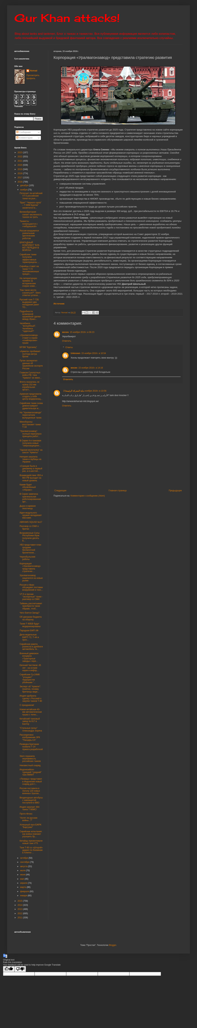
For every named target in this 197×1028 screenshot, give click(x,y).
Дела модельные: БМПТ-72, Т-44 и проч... (29, 637)
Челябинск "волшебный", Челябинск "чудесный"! (28, 327)
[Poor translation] (20, 969)
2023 (20, 152)
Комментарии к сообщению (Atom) (87, 495)
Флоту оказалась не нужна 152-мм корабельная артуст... (29, 386)
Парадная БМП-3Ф (29, 630)
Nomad (33, 70)
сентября (25, 862)
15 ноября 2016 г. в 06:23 (82, 332)
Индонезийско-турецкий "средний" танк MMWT (31, 772)
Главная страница (118, 490)
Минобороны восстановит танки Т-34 (30, 424)
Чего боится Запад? (29, 613)
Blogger (112, 945)
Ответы (69, 347)
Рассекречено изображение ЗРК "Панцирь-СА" (30, 737)
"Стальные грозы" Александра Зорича (31, 729)
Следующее (60, 490)
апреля (24, 883)
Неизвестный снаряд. (30, 765)
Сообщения (23, 132)
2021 (20, 161)
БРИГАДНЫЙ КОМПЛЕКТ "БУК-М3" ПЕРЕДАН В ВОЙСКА (30, 246)
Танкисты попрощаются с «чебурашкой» (29, 224)
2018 (20, 173)
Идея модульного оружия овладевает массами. (31, 515)
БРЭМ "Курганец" (28, 347)
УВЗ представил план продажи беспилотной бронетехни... (30, 549)
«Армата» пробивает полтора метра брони (30, 354)
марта (23, 887)
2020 (20, 165)
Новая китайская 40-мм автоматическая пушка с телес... (31, 712)
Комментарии (24, 138)
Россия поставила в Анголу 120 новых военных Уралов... (30, 791)
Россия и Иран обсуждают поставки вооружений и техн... (31, 587)
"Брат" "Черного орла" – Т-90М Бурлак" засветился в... (30, 205)
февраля (25, 891)
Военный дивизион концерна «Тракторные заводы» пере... (29, 657)
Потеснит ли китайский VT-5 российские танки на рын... (31, 196)
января (24, 895)
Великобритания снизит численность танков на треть (31, 214)
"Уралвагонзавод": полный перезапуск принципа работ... (30, 434)
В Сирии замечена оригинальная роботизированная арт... (30, 498)
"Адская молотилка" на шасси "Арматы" (31, 451)
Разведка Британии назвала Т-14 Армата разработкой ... (31, 748)
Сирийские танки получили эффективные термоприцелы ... (29, 258)
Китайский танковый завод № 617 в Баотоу (30, 721)
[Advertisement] (118, 473)
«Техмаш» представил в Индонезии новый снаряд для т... (31, 781)
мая (22, 879)
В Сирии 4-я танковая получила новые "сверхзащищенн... (30, 443)
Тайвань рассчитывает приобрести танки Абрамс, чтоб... (31, 606)
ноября (24, 189)
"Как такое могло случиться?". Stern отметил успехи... (30, 293)
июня (23, 874)
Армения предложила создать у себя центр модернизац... (31, 396)
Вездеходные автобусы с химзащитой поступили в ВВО (31, 800)
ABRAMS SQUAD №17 (31, 522)
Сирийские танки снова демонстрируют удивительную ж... (31, 406)
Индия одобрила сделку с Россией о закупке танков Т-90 (31, 698)
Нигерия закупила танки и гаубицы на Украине (30, 459)
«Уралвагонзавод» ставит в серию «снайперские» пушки (29, 339)
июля (23, 870)
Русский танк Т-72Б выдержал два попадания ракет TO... (29, 303)
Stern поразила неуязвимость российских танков (30, 759)
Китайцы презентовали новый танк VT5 (31, 842)
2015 (20, 901)
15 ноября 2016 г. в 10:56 (84, 391)
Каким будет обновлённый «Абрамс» (28, 487)
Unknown (75, 353)
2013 (20, 909)
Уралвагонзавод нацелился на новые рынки (31, 578)
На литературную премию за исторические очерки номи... (28, 282)
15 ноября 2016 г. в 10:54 (93, 353)
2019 (20, 169)
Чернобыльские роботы (27, 558)
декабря (24, 185)
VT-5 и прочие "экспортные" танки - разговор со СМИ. (31, 597)
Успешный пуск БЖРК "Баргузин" (30, 825)
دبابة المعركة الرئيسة (74, 391)
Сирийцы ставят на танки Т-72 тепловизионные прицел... (29, 270)
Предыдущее (175, 490)
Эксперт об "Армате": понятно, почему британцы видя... (30, 689)
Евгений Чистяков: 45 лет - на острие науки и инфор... (30, 668)
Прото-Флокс (26, 814)
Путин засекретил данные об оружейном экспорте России (31, 364)
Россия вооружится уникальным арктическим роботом (29, 234)
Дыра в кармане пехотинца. (28, 507)
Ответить (66, 341)
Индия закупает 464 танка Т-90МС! (29, 808)
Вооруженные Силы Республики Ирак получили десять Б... (30, 537)
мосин (65, 332)
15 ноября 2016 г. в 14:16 (90, 368)
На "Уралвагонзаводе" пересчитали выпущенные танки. (31, 415)
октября (24, 858)
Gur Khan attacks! (67, 17)
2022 (20, 156)
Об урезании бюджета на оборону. (31, 618)
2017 (20, 177)
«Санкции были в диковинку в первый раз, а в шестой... (31, 468)
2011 (20, 917)
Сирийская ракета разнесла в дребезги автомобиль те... (31, 647)
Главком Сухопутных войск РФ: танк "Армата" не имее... (31, 375)
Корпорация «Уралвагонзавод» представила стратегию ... (30, 567)
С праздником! (27, 705)
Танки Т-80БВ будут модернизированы (30, 624)
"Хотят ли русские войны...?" (28, 819)
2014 (20, 905)
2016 (20, 182)
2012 (20, 913)
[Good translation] (8, 969)
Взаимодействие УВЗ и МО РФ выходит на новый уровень (31, 478)
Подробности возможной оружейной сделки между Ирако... (30, 315)
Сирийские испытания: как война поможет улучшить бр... (31, 834)
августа (24, 866)
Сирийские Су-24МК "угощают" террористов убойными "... (30, 678)
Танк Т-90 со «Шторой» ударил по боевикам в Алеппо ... (31, 850)
